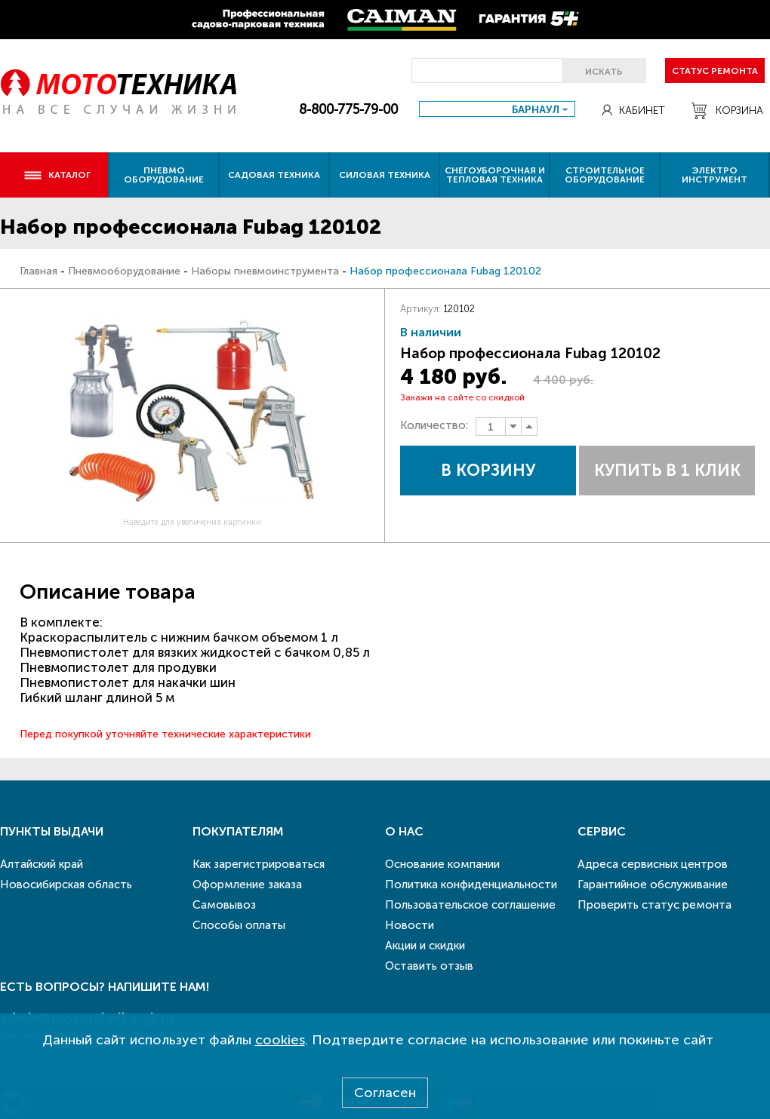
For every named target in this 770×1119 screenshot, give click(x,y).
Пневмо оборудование (164, 175)
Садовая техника (274, 175)
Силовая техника (384, 175)
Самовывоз (224, 905)
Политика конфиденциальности (471, 884)
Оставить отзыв (429, 966)
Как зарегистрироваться (258, 864)
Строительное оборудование (605, 175)
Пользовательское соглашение (470, 905)
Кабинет (633, 110)
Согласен (385, 1092)
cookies (280, 1040)
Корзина (727, 111)
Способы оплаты (238, 925)
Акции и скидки (425, 945)
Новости (409, 925)
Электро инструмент (714, 175)
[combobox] (497, 109)
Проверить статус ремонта (655, 905)
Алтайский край (41, 864)
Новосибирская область (66, 884)
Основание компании (442, 864)
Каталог (57, 175)
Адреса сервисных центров (653, 864)
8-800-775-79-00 (348, 109)
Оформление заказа (247, 884)
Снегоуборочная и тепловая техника (495, 175)
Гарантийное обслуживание (653, 884)
